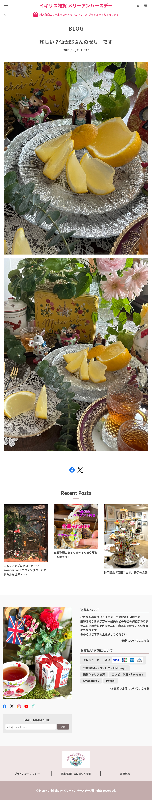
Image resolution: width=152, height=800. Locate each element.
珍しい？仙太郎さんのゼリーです (76, 41)
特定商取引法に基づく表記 (76, 773)
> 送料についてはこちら (134, 640)
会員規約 (125, 773)
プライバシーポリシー (27, 773)
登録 (63, 726)
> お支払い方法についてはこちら (129, 688)
